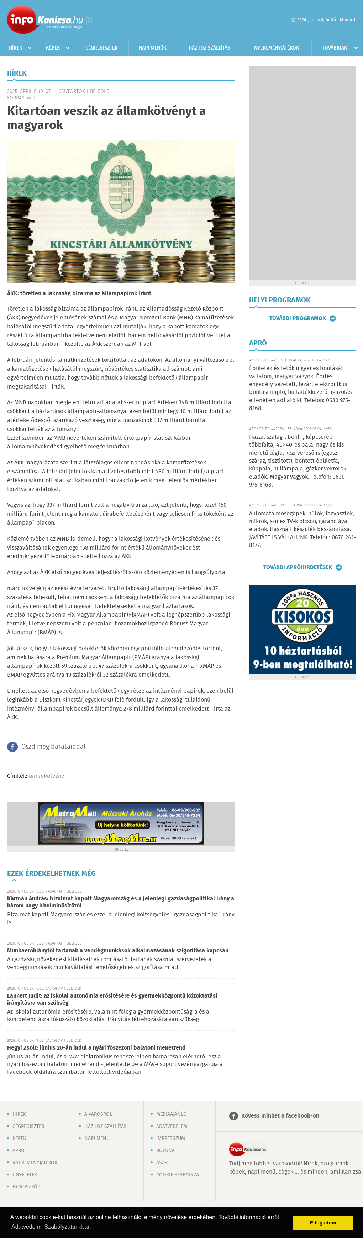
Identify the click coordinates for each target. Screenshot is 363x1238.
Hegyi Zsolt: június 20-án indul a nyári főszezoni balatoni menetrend (96, 1048)
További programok (297, 318)
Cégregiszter (101, 48)
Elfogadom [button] (323, 1223)
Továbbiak (334, 48)
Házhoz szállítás (209, 48)
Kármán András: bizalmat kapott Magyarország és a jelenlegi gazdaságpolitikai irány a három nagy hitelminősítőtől (120, 902)
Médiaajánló (171, 1114)
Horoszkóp (26, 1187)
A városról (98, 1114)
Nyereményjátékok (276, 48)
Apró (18, 1151)
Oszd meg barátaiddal (53, 747)
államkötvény (46, 776)
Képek (53, 48)
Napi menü (97, 1139)
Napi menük (153, 48)
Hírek (15, 48)
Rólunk (165, 1151)
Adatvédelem (171, 1126)
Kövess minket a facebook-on (280, 1116)
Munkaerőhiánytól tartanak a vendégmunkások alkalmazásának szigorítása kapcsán (117, 950)
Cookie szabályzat (178, 1175)
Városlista (89, 20)
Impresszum (170, 1139)
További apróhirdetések (297, 567)
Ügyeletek (24, 1175)
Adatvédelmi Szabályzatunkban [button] (51, 1227)
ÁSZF (161, 1163)
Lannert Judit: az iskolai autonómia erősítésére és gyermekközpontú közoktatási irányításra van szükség (112, 1000)
